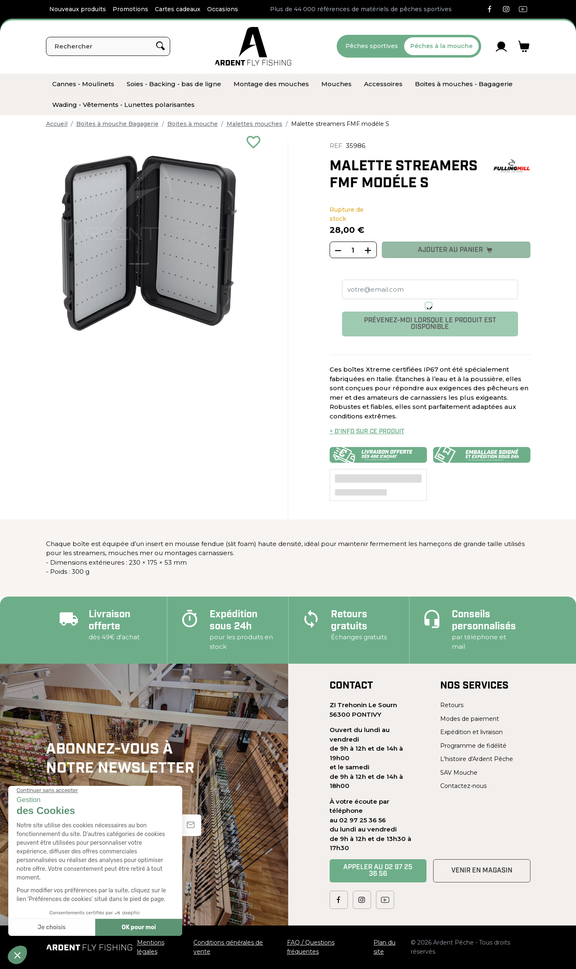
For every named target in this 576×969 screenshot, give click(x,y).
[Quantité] (353, 250)
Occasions (222, 9)
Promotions (130, 9)
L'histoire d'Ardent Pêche (476, 759)
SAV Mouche (458, 772)
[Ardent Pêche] (253, 46)
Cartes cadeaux (177, 9)
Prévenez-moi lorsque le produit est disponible (430, 324)
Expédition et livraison (471, 732)
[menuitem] (83, 84)
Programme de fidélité (473, 745)
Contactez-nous (463, 786)
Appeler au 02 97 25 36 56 (377, 870)
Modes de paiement (469, 719)
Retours (451, 705)
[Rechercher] (108, 46)
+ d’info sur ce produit (367, 432)
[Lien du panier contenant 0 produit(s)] (524, 46)
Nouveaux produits (77, 9)
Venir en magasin (481, 871)
